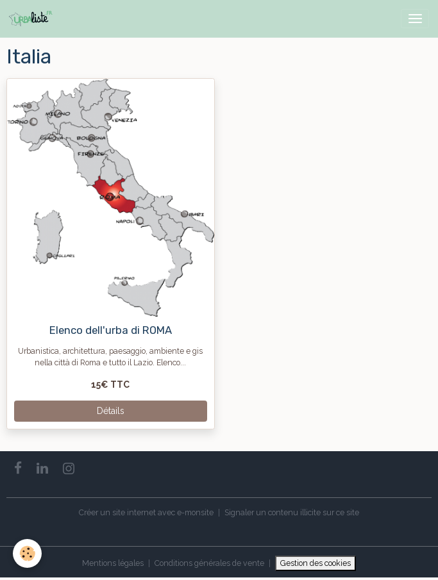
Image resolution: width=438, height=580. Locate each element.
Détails (110, 411)
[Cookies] (27, 553)
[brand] (33, 18)
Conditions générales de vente (209, 563)
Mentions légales (113, 563)
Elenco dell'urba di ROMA (110, 330)
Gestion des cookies (315, 563)
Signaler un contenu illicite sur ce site (291, 512)
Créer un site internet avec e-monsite (146, 512)
